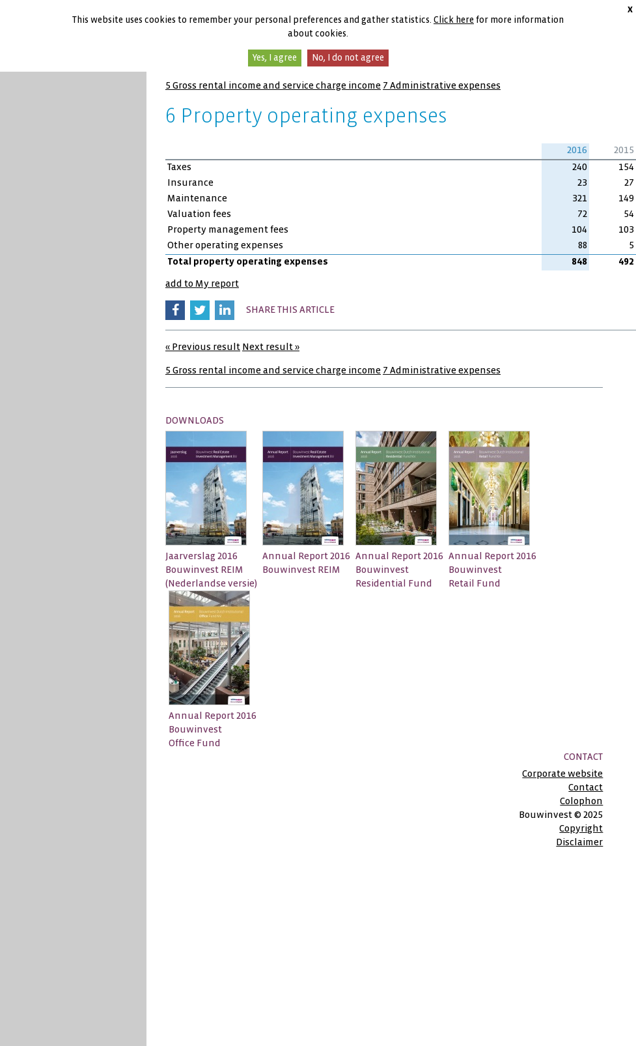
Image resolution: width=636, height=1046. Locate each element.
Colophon (581, 801)
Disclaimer (579, 842)
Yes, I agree (275, 58)
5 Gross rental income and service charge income (273, 85)
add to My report (202, 283)
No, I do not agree (348, 58)
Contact (585, 787)
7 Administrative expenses (442, 85)
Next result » (270, 346)
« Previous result (202, 346)
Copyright (581, 828)
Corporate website (562, 773)
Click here (454, 20)
